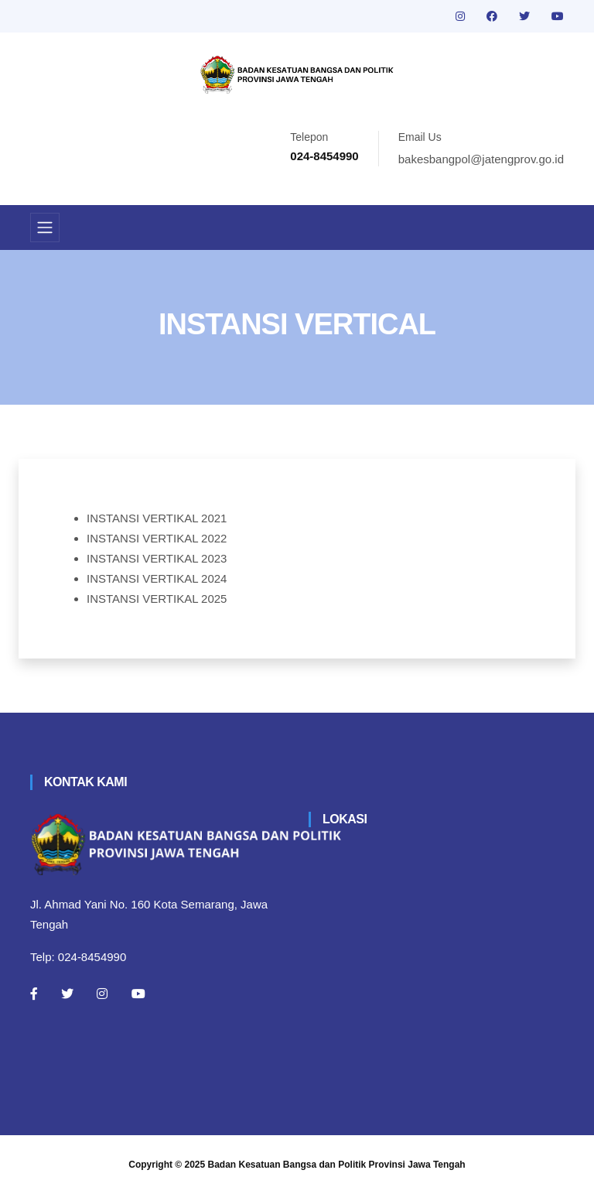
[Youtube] (138, 994)
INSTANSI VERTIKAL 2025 (157, 598)
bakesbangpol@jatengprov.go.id (481, 159)
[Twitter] (67, 994)
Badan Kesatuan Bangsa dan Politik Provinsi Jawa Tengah (337, 1164)
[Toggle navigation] (45, 227)
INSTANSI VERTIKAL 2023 (157, 558)
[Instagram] (102, 994)
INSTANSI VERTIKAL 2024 (157, 578)
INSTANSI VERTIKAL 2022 (157, 538)
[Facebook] (34, 994)
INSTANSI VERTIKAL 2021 (157, 518)
